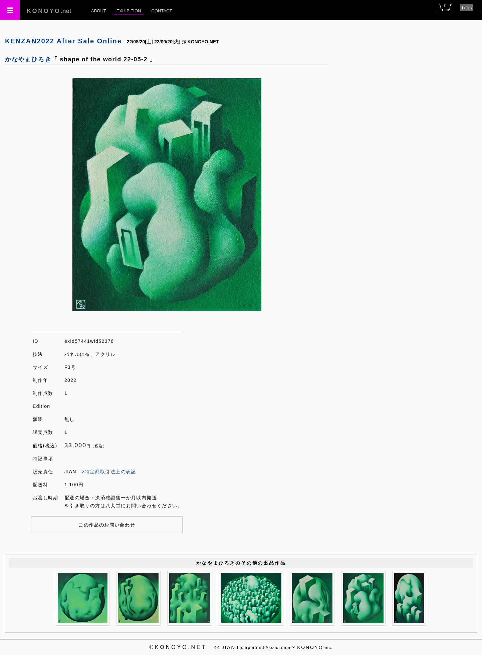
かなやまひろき (28, 59)
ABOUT (98, 10)
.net (49, 11)
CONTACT (161, 10)
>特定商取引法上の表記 (108, 471)
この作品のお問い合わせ (106, 525)
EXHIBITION (128, 10)
